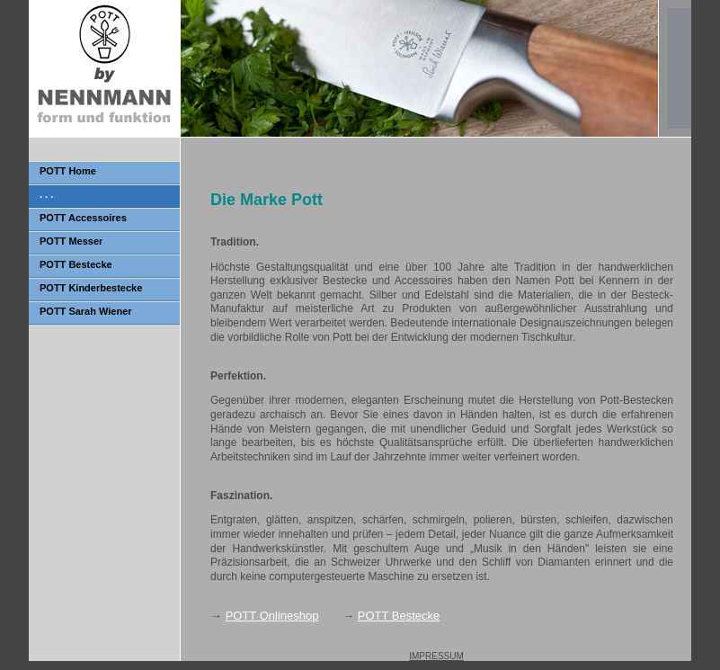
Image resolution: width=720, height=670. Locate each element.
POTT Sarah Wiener (86, 311)
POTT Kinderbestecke (91, 287)
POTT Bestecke (76, 264)
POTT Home (68, 170)
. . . (46, 194)
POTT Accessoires (83, 217)
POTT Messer (71, 241)
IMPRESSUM (436, 656)
